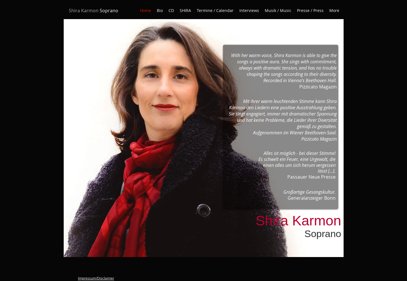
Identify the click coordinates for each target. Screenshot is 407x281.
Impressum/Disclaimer (96, 278)
